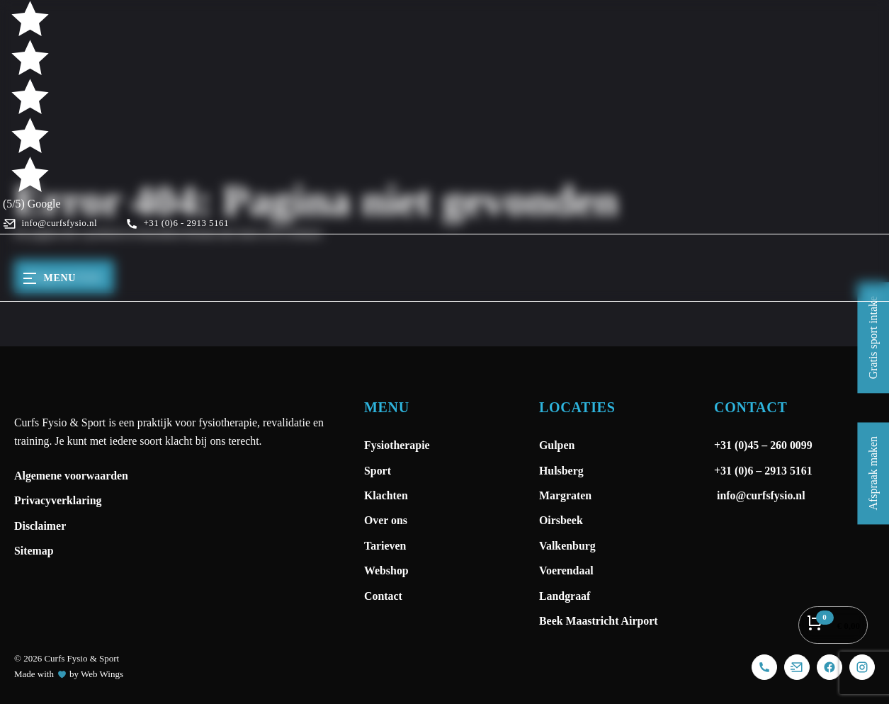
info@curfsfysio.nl (759, 495)
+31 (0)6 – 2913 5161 (763, 471)
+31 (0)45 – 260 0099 (764, 445)
